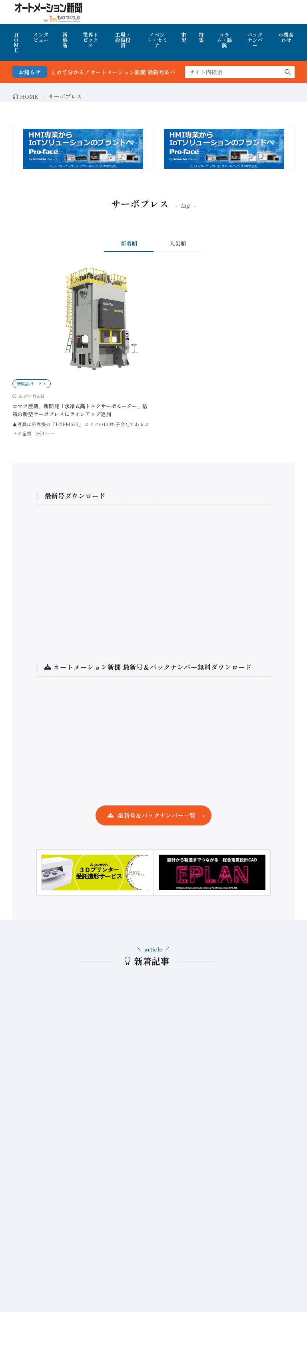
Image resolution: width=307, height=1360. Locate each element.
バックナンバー (255, 40)
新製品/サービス (31, 384)
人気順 (177, 243)
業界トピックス (90, 40)
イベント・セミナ (157, 40)
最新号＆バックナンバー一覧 (156, 815)
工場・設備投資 (123, 40)
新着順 (129, 243)
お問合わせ (286, 37)
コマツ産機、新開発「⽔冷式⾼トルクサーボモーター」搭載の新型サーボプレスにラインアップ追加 (80, 410)
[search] (288, 72)
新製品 (65, 40)
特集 (201, 37)
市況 (183, 37)
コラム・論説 (224, 40)
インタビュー (41, 37)
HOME (16, 42)
